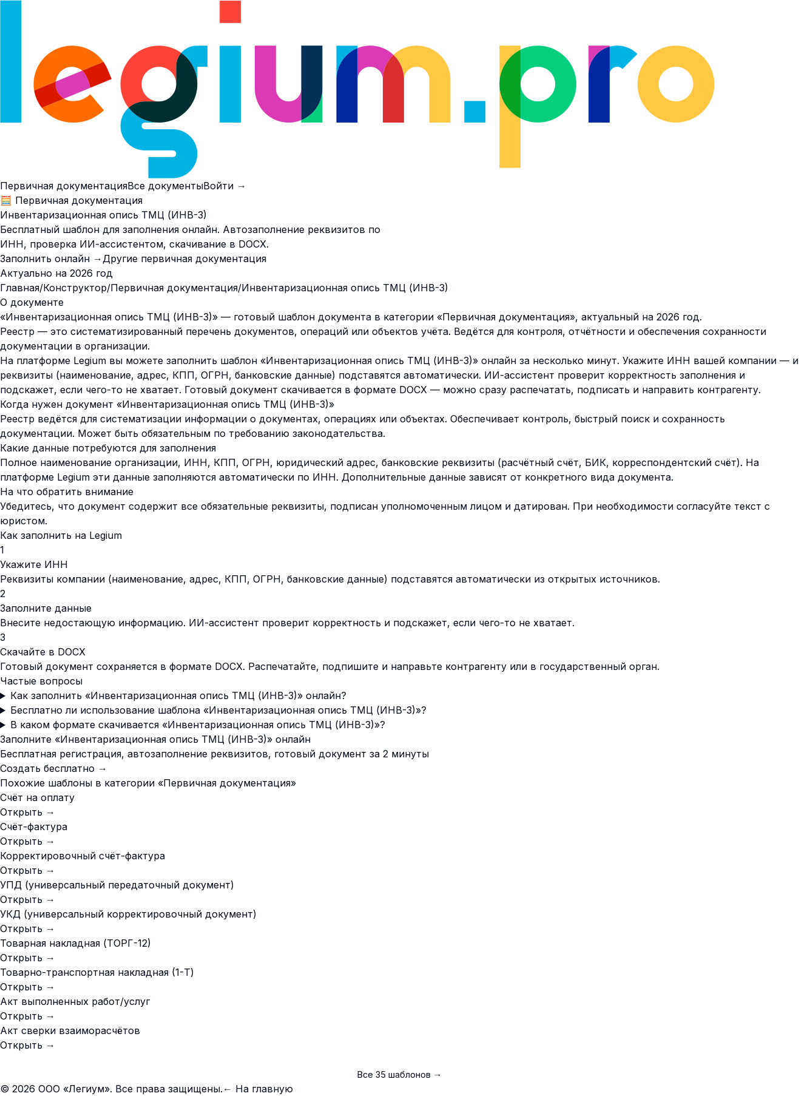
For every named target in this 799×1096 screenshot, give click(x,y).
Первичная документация (63, 186)
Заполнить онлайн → (51, 258)
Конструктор (75, 288)
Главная (19, 288)
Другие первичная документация (184, 258)
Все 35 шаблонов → (399, 1074)
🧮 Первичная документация (71, 200)
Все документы (165, 186)
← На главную (258, 1089)
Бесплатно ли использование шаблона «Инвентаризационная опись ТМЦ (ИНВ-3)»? (218, 710)
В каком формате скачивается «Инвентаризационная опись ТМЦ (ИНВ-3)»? (197, 725)
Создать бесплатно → (53, 768)
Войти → (224, 186)
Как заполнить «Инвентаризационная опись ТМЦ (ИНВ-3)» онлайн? (178, 695)
